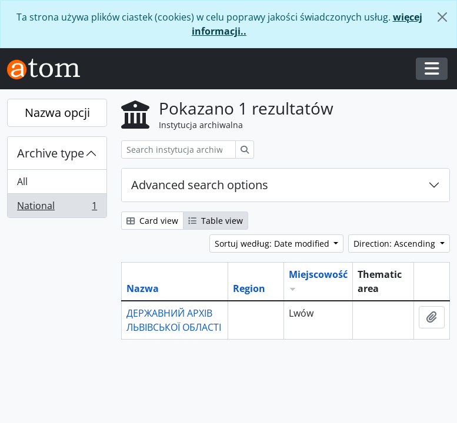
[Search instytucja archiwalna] (178, 149)
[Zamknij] (442, 17)
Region (249, 288)
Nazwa (142, 288)
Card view (152, 220)
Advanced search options (199, 185)
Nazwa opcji (57, 112)
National (56, 208)
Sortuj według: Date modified (273, 243)
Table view (215, 220)
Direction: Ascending (395, 243)
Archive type (50, 153)
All (22, 181)
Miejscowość (318, 274)
